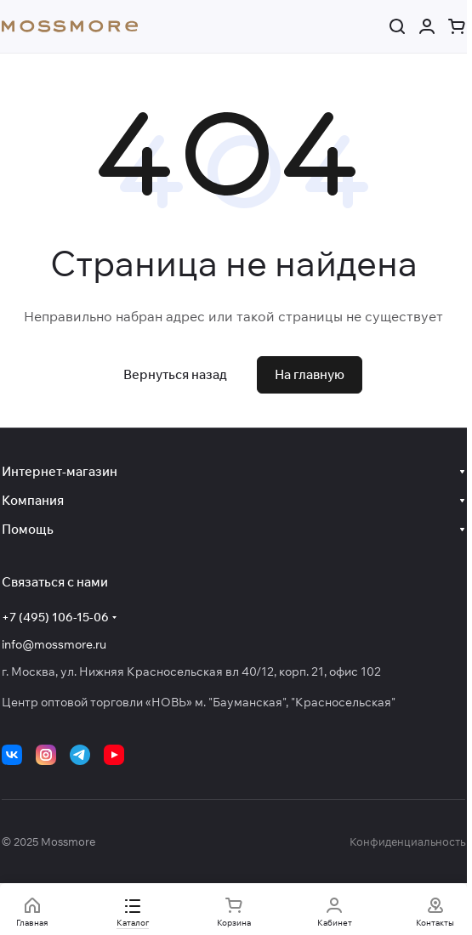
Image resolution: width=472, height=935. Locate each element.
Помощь (28, 529)
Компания (33, 500)
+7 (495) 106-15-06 (55, 617)
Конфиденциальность (407, 841)
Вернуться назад (175, 374)
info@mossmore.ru (54, 644)
